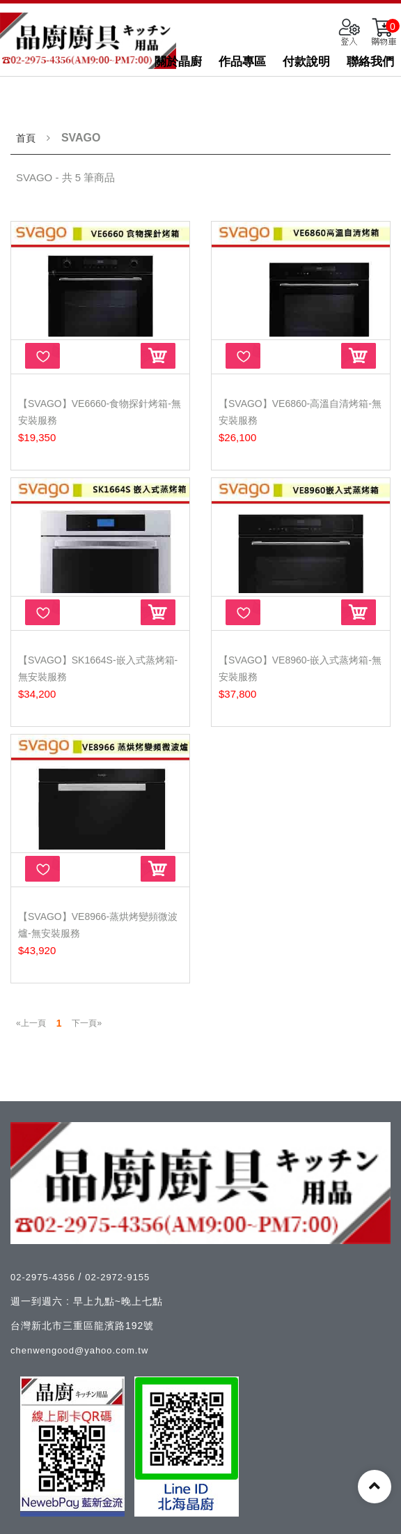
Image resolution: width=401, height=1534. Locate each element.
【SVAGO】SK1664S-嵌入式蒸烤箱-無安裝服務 (98, 668)
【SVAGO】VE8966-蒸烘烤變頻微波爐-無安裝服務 (98, 925)
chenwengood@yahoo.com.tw (79, 1350)
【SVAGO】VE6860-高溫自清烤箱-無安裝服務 (300, 412)
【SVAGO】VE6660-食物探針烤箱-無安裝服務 (99, 412)
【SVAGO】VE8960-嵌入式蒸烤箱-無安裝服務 (300, 668)
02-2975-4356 (44, 1277)
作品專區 (242, 61)
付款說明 (306, 61)
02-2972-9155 (117, 1277)
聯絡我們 (370, 61)
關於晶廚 (178, 61)
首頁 (26, 138)
